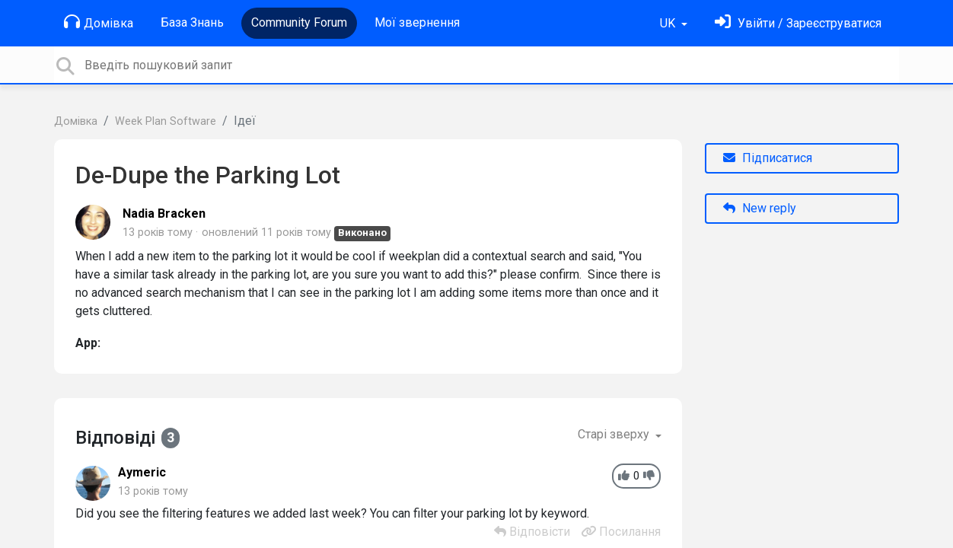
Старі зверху (615, 434)
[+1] (623, 476)
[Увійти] (798, 23)
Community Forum (299, 22)
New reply (759, 208)
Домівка (98, 22)
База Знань (192, 22)
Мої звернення (417, 22)
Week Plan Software (165, 121)
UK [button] (669, 23)
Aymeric (142, 472)
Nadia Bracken (164, 213)
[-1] (649, 476)
